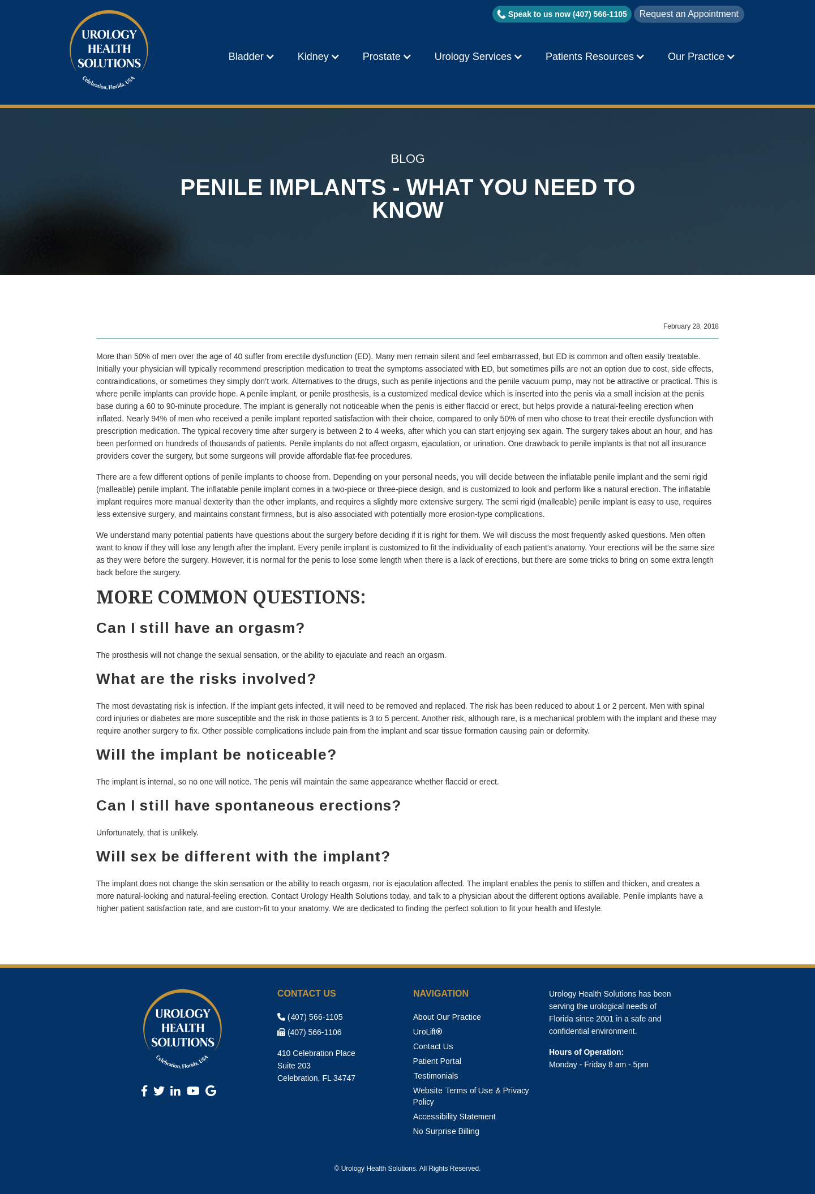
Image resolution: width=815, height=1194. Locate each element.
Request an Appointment (689, 14)
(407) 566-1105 (310, 1016)
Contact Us (433, 1046)
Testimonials (435, 1075)
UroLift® (428, 1031)
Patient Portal (437, 1061)
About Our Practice (447, 1016)
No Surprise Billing (446, 1131)
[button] (251, 57)
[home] (110, 50)
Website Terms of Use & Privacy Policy (471, 1096)
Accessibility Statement (454, 1116)
